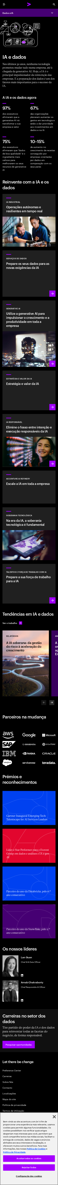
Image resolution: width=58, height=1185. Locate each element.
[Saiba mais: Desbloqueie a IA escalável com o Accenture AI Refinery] (29, 487)
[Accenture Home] (29, 4)
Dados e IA (7, 12)
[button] (18, 1044)
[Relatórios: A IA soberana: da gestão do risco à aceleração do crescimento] (25, 663)
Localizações (9, 1093)
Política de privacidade (14, 1104)
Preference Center (11, 1070)
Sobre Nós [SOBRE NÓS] (7, 1081)
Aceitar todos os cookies (29, 1158)
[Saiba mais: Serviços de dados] (29, 273)
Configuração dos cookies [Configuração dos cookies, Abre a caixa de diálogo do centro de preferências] (29, 1176)
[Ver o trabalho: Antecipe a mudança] (12, 623)
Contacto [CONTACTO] (7, 1087)
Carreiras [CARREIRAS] (7, 1076)
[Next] (52, 702)
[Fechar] (54, 1116)
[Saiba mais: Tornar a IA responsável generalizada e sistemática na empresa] (29, 440)
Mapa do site (9, 1099)
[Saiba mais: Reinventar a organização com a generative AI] (29, 333)
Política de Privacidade (14, 1152)
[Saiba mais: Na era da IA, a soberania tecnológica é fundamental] (29, 533)
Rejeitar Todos (29, 1167)
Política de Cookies (36, 1149)
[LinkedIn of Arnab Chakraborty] (22, 1000)
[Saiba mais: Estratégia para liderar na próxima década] (29, 390)
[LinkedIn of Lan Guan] (22, 975)
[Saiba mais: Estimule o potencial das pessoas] (29, 584)
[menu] (4, 4)
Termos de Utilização (13, 1110)
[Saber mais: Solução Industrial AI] (29, 220)
